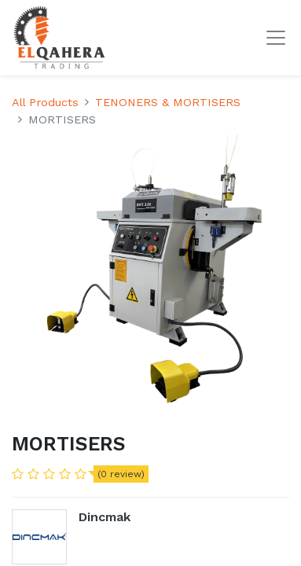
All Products (45, 102)
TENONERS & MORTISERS (167, 102)
